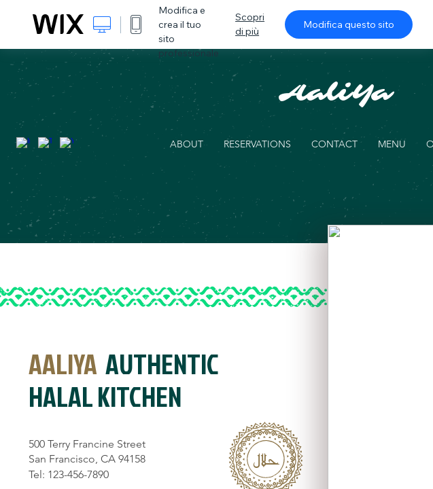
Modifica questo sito (348, 24)
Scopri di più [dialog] (249, 24)
